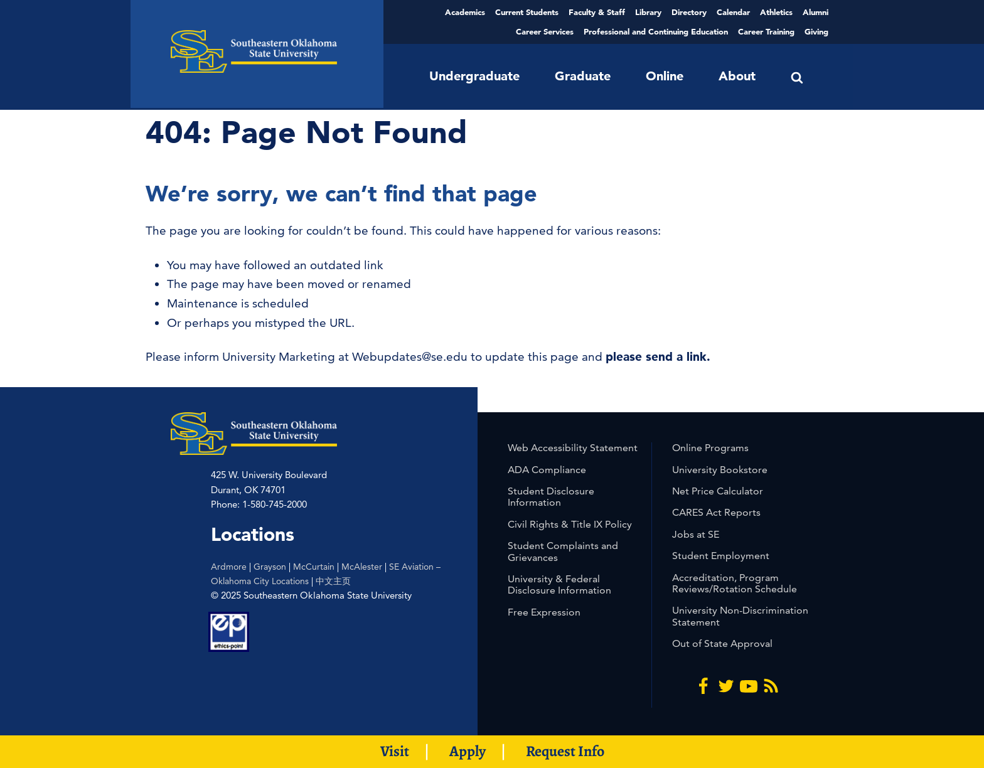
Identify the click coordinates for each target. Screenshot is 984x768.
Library (648, 12)
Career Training (766, 31)
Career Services (545, 31)
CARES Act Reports (716, 512)
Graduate (583, 75)
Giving (816, 31)
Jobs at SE (695, 534)
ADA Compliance (547, 470)
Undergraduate (474, 75)
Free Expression (544, 612)
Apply (467, 751)
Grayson (270, 566)
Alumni (815, 12)
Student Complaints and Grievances (563, 551)
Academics (465, 12)
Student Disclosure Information (551, 496)
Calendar (733, 12)
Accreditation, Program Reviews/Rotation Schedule (734, 583)
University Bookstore (719, 470)
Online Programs (710, 448)
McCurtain (313, 566)
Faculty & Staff (597, 12)
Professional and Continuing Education (656, 31)
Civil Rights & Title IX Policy (570, 524)
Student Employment (720, 556)
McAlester (361, 566)
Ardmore (229, 566)
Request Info (565, 751)
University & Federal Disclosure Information (559, 584)
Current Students (527, 12)
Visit (394, 751)
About (737, 75)
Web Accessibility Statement (573, 448)
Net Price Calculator (717, 491)
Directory (689, 12)
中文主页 (333, 581)
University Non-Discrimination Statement (740, 615)
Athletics (776, 12)
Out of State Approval (722, 643)
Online (664, 75)
